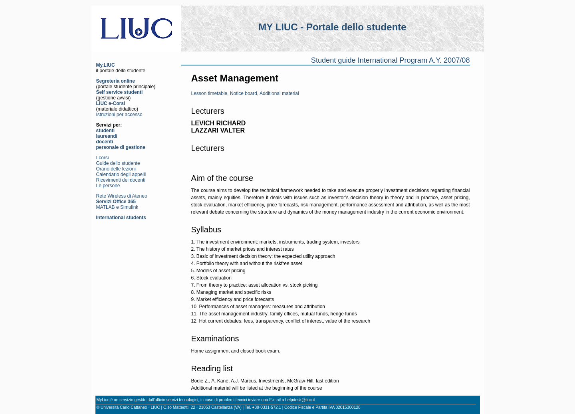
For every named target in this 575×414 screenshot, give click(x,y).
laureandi (106, 136)
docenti (104, 142)
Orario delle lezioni (116, 169)
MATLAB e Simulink (117, 207)
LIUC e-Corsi (110, 103)
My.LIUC (105, 65)
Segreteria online (115, 81)
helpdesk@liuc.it (300, 400)
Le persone (108, 185)
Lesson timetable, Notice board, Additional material (245, 93)
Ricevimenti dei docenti (120, 180)
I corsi (102, 157)
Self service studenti (119, 92)
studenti (105, 130)
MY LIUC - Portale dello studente (332, 27)
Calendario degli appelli (121, 174)
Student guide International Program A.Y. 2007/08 (390, 60)
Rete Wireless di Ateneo (121, 196)
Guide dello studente (118, 163)
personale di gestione (120, 147)
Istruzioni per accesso (119, 114)
